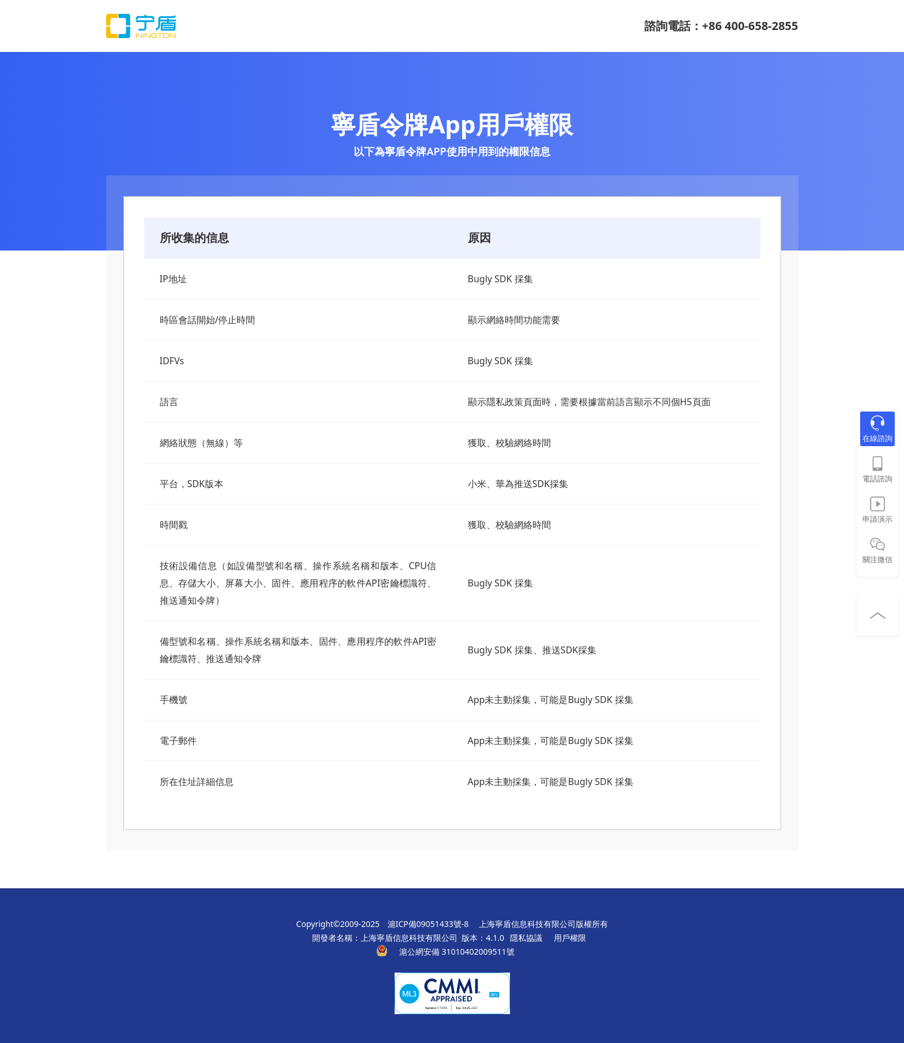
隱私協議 (526, 937)
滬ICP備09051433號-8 (428, 923)
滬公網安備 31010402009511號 (457, 951)
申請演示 (877, 519)
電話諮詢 (877, 478)
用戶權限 (570, 937)
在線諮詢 (877, 438)
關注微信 (877, 559)
